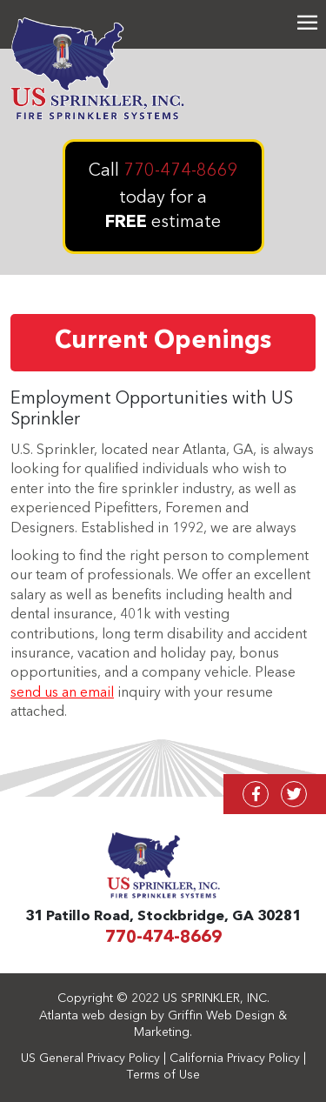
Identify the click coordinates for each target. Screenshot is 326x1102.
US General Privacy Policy (90, 1058)
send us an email (62, 693)
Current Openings (163, 342)
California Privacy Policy (235, 1058)
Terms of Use (163, 1075)
